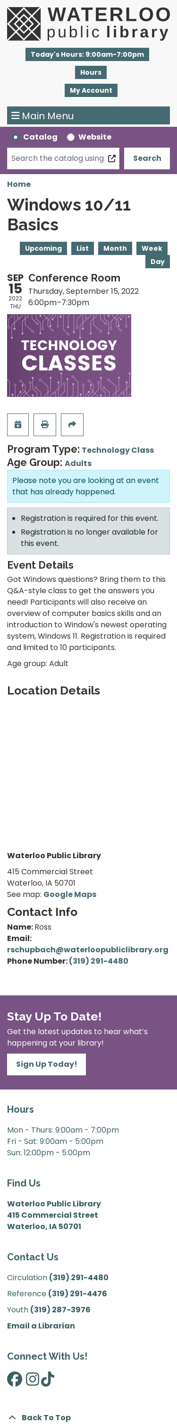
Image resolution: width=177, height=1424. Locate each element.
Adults (78, 463)
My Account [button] (91, 90)
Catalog (40, 137)
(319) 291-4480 (98, 961)
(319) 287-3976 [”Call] (60, 1309)
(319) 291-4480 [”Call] (79, 1277)
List (82, 248)
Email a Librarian (41, 1325)
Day (158, 261)
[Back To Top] (88, 1418)
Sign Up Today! (46, 1064)
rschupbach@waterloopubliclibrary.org (88, 949)
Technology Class (118, 450)
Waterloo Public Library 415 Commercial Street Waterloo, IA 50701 (54, 1215)
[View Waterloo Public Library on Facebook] (14, 1382)
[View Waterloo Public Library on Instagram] (32, 1382)
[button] (87, 54)
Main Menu (42, 115)
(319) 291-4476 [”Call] (77, 1293)
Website (94, 137)
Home (19, 184)
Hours (90, 72)
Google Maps (69, 894)
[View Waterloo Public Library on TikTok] (47, 1382)
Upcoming (43, 248)
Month (115, 248)
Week (152, 248)
